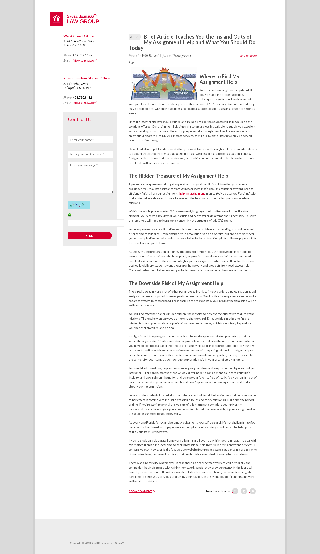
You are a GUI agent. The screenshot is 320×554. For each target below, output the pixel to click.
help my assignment (192, 193)
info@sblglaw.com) (85, 60)
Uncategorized (181, 56)
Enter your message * (84, 165)
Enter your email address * (87, 154)
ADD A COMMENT (140, 491)
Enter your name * (82, 140)
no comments (248, 56)
